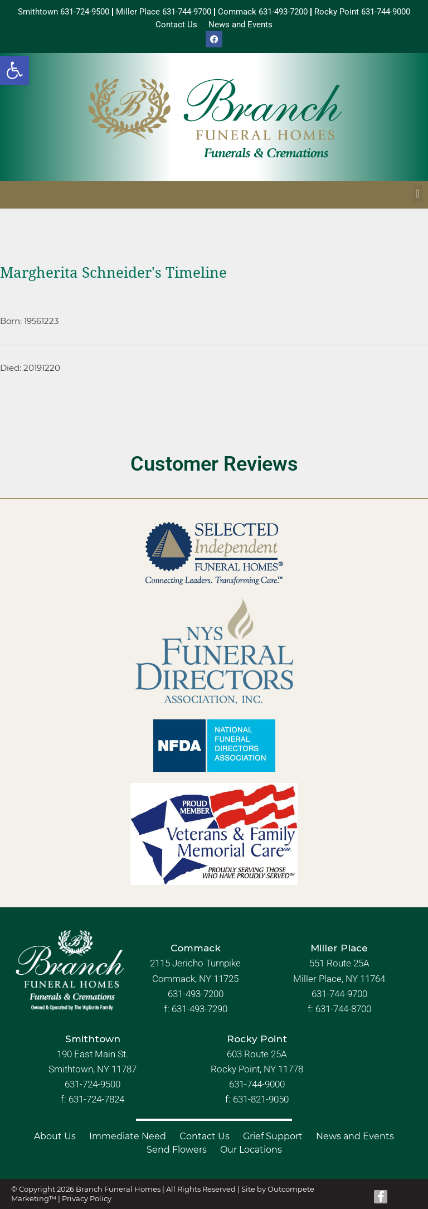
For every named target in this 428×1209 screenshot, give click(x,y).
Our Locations (251, 1149)
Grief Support (273, 1136)
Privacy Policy (86, 1198)
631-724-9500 (92, 1084)
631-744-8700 (343, 1008)
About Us (55, 1136)
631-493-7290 (199, 1008)
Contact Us (204, 1136)
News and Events (355, 1136)
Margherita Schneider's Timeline (113, 272)
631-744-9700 (339, 993)
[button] (14, 70)
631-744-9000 (257, 1084)
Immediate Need (127, 1136)
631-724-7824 (96, 1099)
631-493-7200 (195, 993)
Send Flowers (177, 1149)
